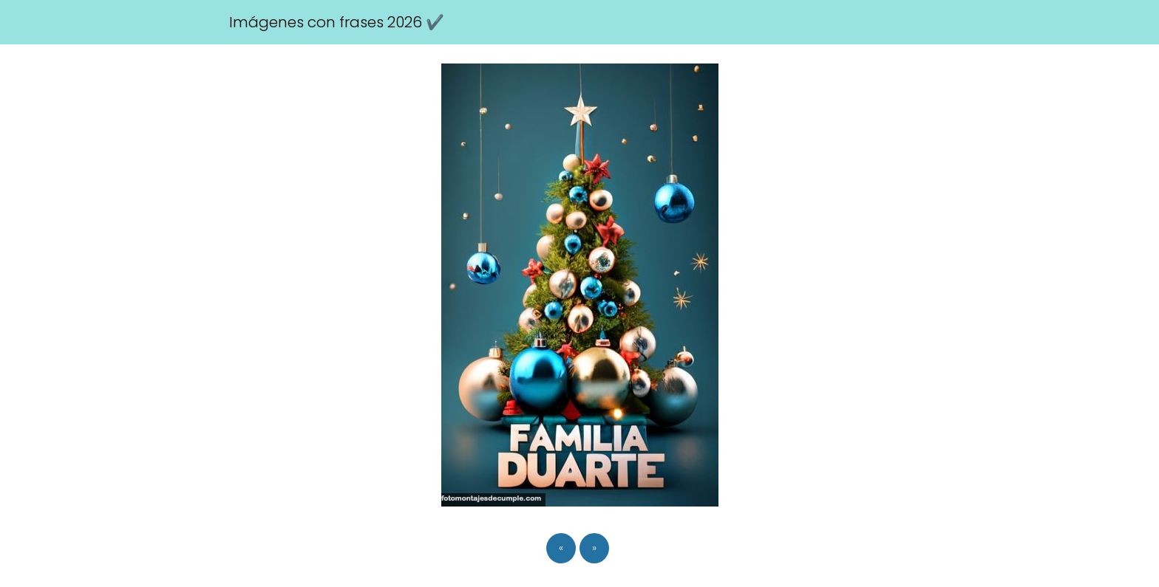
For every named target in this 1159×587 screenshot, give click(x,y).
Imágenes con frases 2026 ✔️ (336, 22)
